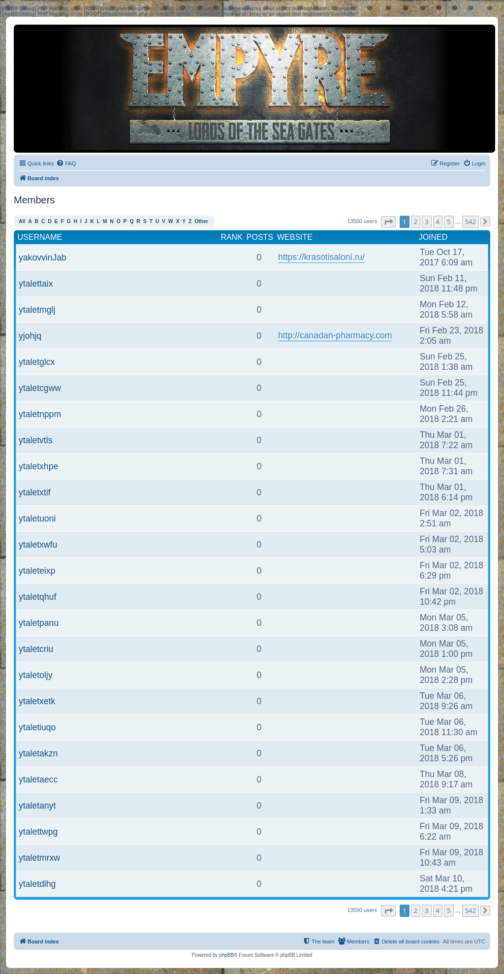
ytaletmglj (37, 310)
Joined (433, 237)
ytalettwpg (38, 832)
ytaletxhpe (38, 466)
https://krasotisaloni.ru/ (321, 257)
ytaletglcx (37, 362)
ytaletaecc (38, 779)
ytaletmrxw (39, 858)
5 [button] (448, 221)
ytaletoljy (35, 675)
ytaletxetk (37, 701)
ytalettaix (36, 284)
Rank (231, 237)
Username (40, 237)
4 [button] (438, 221)
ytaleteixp (37, 571)
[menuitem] (66, 163)
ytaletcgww (40, 388)
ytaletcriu (36, 649)
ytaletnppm (40, 414)
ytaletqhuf (37, 597)
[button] (388, 221)
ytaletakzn (38, 753)
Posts (260, 237)
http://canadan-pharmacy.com (335, 335)
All (22, 221)
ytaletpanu (39, 623)
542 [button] (470, 221)
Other (201, 221)
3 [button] (426, 221)
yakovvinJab (42, 257)
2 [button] (415, 221)
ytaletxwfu (38, 545)
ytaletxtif (35, 492)
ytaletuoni (37, 518)
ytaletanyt (37, 806)
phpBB (226, 955)
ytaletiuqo (37, 727)
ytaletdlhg (37, 884)
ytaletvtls (35, 440)
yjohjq (30, 336)
